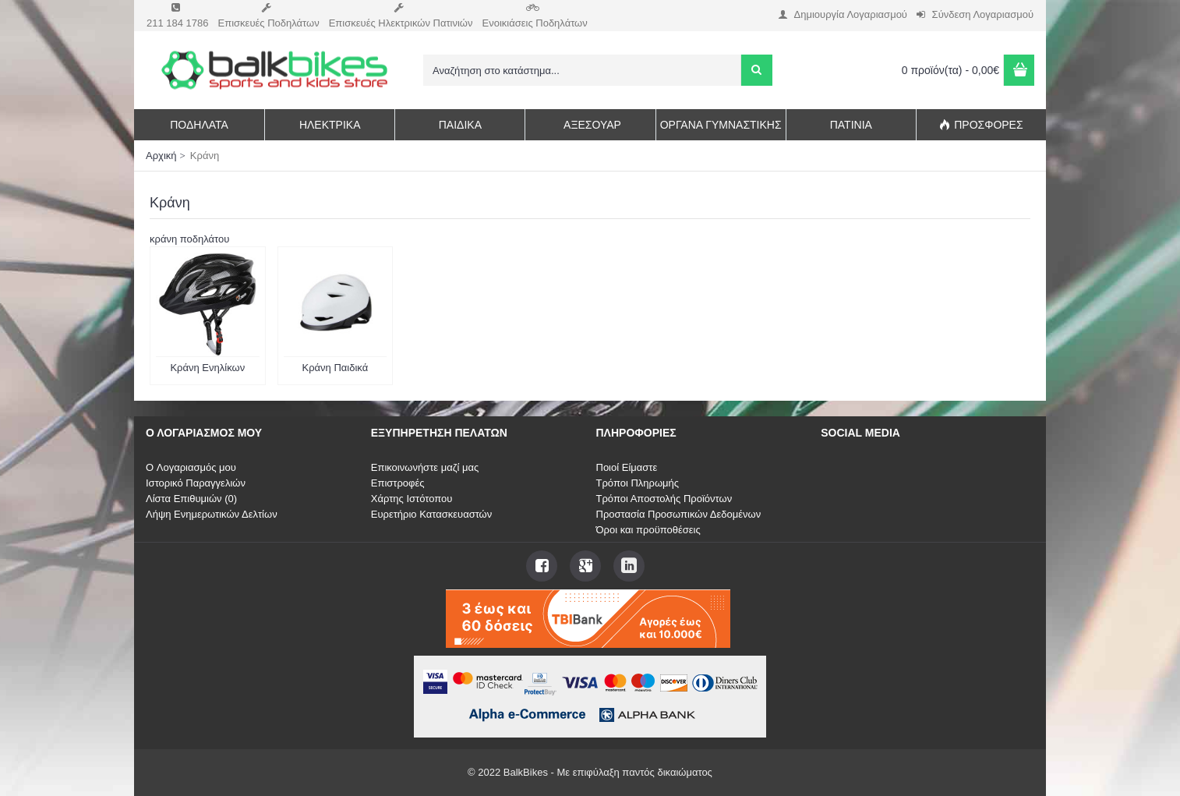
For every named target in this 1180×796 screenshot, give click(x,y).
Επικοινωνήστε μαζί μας (425, 467)
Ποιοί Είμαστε (627, 467)
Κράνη (204, 155)
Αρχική (161, 155)
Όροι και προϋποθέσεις (648, 530)
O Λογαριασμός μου (191, 467)
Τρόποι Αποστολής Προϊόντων (664, 498)
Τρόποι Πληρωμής (638, 483)
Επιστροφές (398, 483)
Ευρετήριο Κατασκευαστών (432, 514)
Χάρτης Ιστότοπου (412, 498)
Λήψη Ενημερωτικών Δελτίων (211, 514)
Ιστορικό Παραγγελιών (196, 483)
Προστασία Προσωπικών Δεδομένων (678, 514)
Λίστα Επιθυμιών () (191, 498)
